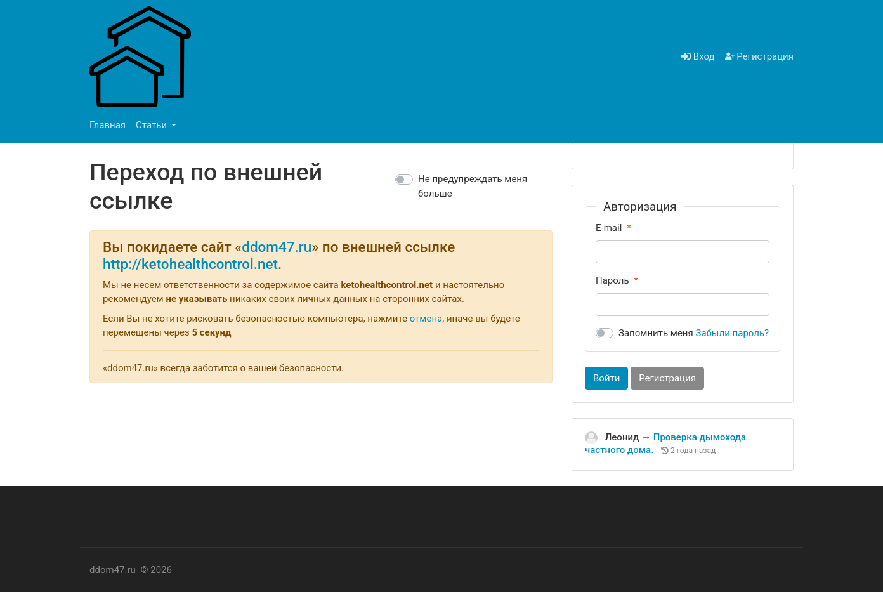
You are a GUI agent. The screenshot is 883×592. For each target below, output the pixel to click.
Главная (107, 125)
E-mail (609, 228)
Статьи (152, 125)
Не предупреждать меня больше (472, 186)
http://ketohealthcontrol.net (190, 264)
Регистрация (759, 56)
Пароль (612, 280)
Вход (697, 56)
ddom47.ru (276, 247)
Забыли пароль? (732, 333)
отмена (426, 318)
